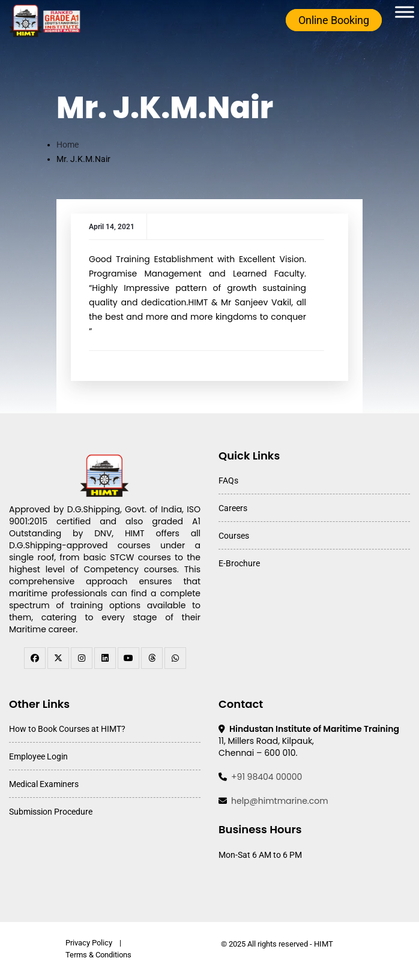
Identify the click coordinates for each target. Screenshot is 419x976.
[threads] (152, 658)
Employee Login (38, 756)
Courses (234, 535)
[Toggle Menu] (404, 11)
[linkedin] (105, 658)
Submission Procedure (50, 811)
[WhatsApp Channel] (175, 658)
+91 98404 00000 (266, 777)
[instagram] (81, 658)
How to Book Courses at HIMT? (67, 729)
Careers (233, 508)
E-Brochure (239, 563)
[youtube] (128, 658)
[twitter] (58, 658)
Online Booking (333, 20)
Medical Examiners (44, 784)
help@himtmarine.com (279, 801)
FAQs (228, 480)
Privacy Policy (88, 942)
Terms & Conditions (98, 954)
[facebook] (35, 658)
